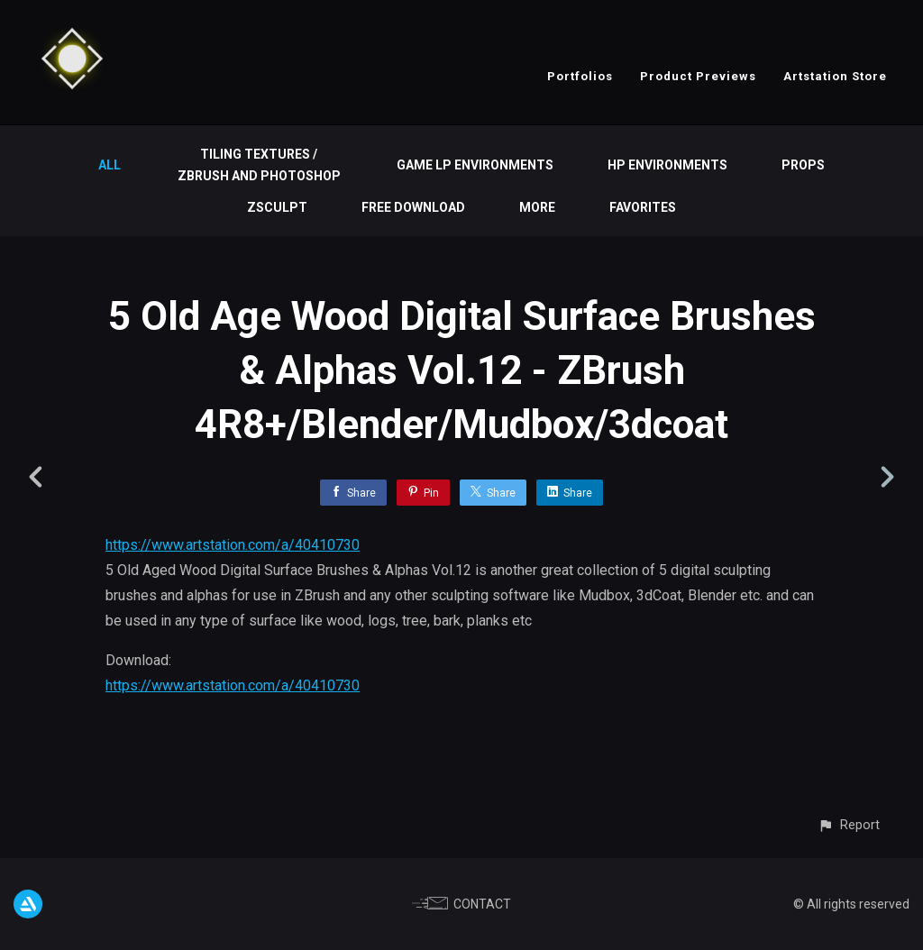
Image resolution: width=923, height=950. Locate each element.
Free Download (413, 207)
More (537, 207)
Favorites (642, 207)
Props (803, 165)
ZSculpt (277, 207)
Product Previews (698, 76)
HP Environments (667, 165)
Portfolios (580, 76)
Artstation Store (835, 76)
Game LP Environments (475, 165)
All (109, 165)
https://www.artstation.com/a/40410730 (232, 544)
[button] (848, 825)
